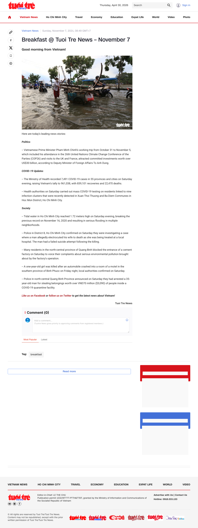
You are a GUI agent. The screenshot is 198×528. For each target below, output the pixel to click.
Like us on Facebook (33, 295)
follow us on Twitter (60, 295)
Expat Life (137, 17)
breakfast (36, 354)
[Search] (152, 5)
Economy (96, 17)
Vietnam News (29, 17)
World (155, 17)
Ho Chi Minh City (56, 17)
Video (171, 17)
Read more (69, 371)
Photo (186, 17)
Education (117, 17)
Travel (78, 17)
